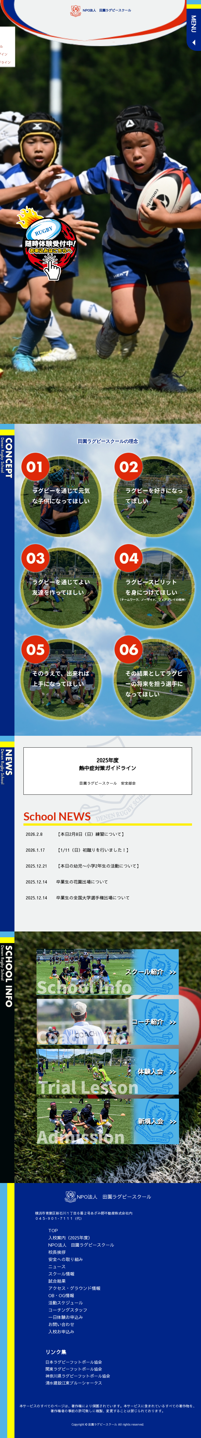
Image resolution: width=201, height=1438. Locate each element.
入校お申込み (61, 1331)
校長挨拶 (57, 1252)
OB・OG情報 (61, 1295)
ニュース (57, 1266)
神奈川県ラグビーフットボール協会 (77, 1376)
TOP (53, 1230)
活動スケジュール (65, 1303)
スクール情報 (61, 1274)
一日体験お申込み (65, 1317)
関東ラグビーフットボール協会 (73, 1369)
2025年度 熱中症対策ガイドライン (107, 771)
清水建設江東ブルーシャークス (73, 1383)
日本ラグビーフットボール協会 (73, 1362)
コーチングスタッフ (67, 1310)
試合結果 (57, 1281)
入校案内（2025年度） (70, 1237)
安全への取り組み (65, 1259)
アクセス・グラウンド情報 (74, 1288)
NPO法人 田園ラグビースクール (81, 1245)
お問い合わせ (61, 1324)
